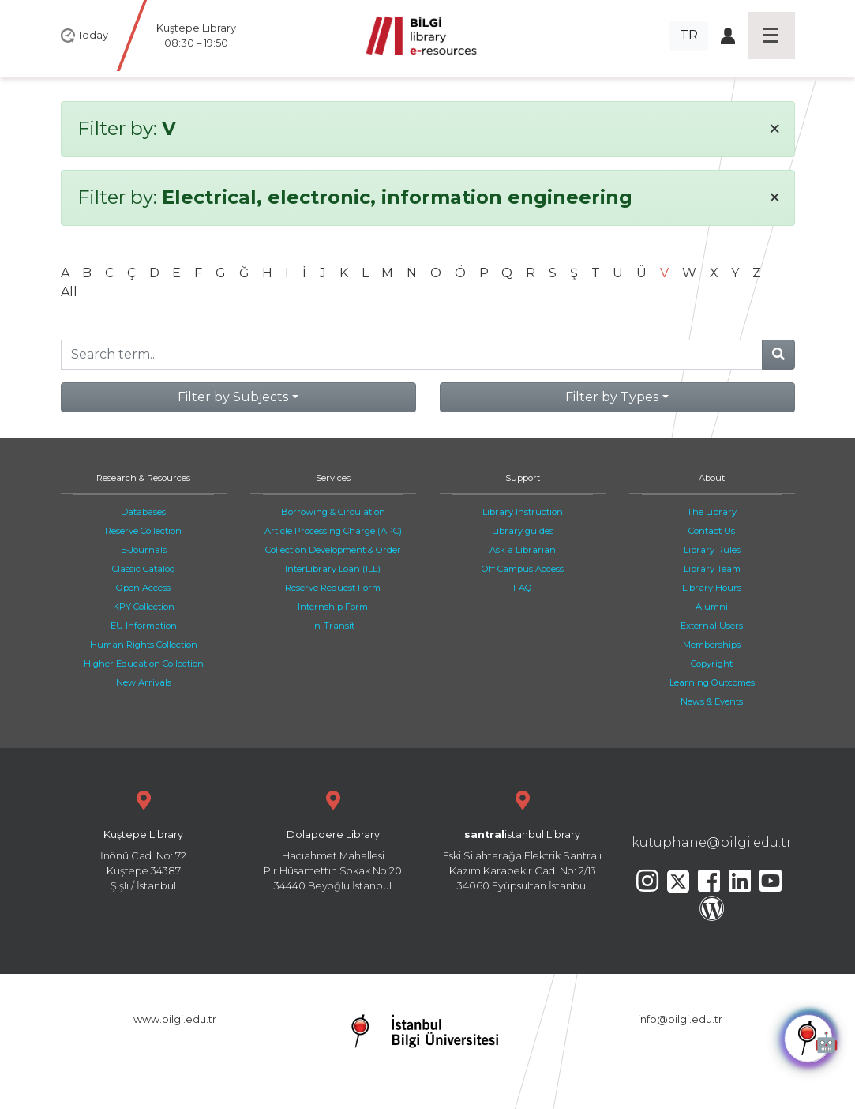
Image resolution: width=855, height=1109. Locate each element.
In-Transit (333, 625)
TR (689, 35)
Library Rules (712, 549)
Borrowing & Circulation (333, 511)
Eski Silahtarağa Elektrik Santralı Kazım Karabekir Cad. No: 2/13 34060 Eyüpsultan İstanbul (523, 839)
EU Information (144, 625)
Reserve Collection (143, 530)
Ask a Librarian (522, 549)
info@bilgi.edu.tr (680, 1019)
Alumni (712, 606)
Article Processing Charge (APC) (333, 530)
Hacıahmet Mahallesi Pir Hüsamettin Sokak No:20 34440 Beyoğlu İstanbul (333, 839)
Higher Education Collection (144, 663)
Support (522, 477)
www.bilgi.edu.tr (174, 1019)
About (712, 477)
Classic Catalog (143, 568)
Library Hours (711, 587)
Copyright (712, 663)
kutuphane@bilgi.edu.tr (712, 842)
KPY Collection (143, 606)
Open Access (143, 587)
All (69, 291)
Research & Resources (143, 477)
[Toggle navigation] (771, 35)
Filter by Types (611, 396)
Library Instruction (522, 511)
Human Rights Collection (143, 644)
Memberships (712, 644)
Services (333, 477)
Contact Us (711, 530)
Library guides (522, 530)
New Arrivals (143, 682)
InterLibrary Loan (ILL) (333, 568)
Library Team (712, 568)
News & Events (712, 701)
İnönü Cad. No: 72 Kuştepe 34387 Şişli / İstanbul (144, 839)
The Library (712, 511)
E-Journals (144, 549)
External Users (712, 625)
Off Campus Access (523, 568)
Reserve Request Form (333, 587)
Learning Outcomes (712, 682)
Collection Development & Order (333, 549)
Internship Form (333, 606)
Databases (143, 511)
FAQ (522, 587)
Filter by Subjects (233, 396)
